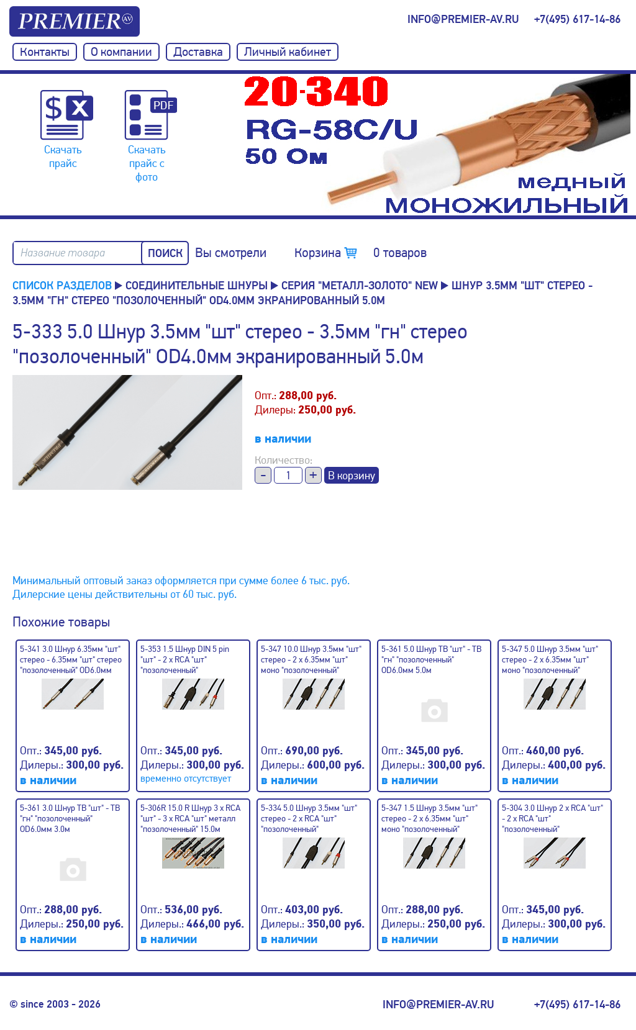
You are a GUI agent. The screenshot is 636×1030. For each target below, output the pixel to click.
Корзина (360, 253)
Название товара (62, 253)
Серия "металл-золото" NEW (359, 285)
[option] (437, 144)
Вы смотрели (230, 253)
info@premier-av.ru (463, 19)
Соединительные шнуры (196, 285)
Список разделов (62, 285)
